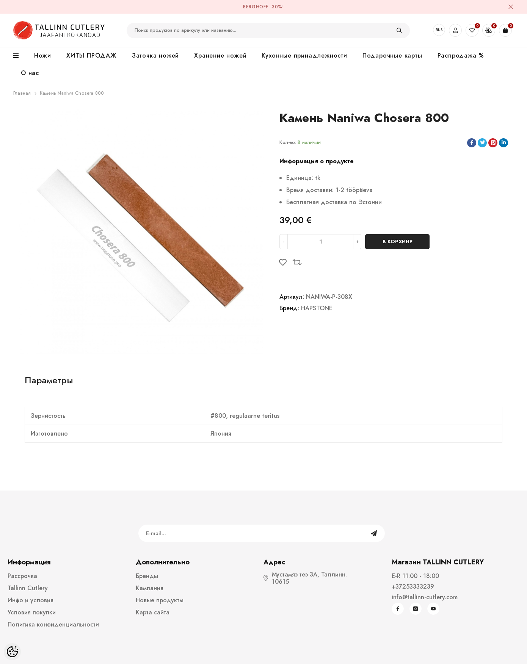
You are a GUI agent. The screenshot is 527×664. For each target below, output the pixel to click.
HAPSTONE (317, 308)
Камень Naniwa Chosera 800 (72, 93)
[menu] (20, 56)
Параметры (49, 380)
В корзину (398, 241)
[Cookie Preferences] (12, 651)
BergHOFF (255, 6)
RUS (439, 30)
